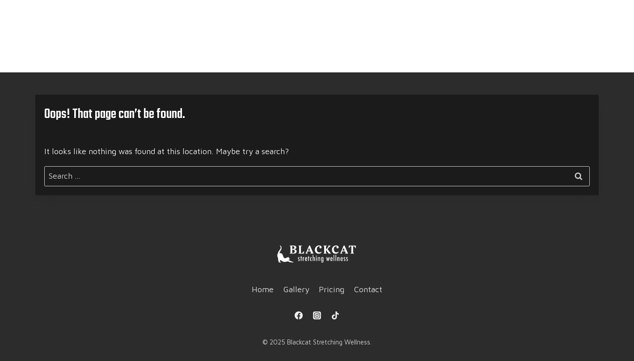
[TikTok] (335, 315)
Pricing (337, 58)
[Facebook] (299, 315)
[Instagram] (317, 315)
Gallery (287, 58)
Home (240, 58)
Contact (389, 58)
